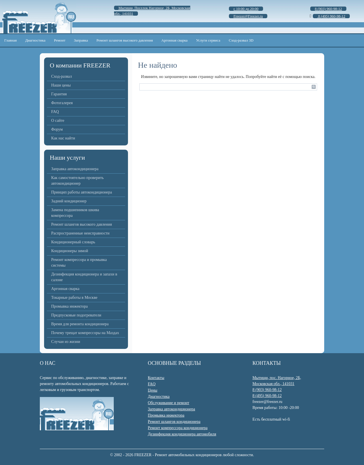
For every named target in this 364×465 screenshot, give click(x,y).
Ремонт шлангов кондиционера (174, 421)
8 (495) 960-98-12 (267, 396)
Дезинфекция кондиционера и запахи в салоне (84, 277)
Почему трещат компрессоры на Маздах (85, 333)
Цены (152, 390)
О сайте (57, 120)
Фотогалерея (62, 103)
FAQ (55, 112)
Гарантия (59, 94)
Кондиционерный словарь (73, 242)
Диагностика (35, 40)
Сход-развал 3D (241, 40)
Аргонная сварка (174, 40)
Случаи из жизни (65, 342)
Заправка (81, 40)
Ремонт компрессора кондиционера (178, 428)
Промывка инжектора (69, 306)
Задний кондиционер (68, 201)
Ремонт (59, 40)
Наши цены (61, 85)
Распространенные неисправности (80, 233)
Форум (57, 129)
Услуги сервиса (208, 40)
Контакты (156, 378)
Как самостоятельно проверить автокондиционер (77, 181)
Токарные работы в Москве (74, 297)
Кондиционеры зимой (69, 251)
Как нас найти (63, 138)
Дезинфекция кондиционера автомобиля (182, 434)
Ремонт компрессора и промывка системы (79, 263)
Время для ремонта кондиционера (80, 324)
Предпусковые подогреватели (76, 315)
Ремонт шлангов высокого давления (124, 40)
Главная (10, 40)
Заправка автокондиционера (74, 169)
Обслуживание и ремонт (168, 403)
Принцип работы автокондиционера (81, 192)
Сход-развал (61, 76)
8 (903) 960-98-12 (267, 390)
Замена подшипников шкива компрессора (75, 213)
